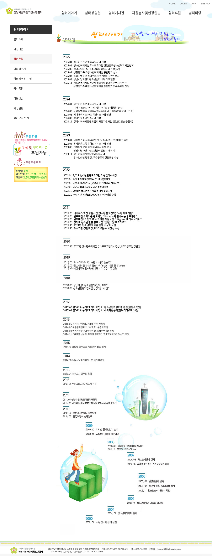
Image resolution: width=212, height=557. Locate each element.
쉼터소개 (18, 39)
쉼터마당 (195, 12)
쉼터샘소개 (19, 69)
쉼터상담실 (93, 12)
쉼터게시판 (116, 12)
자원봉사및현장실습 (146, 12)
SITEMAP (205, 3)
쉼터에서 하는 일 (22, 78)
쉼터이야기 (69, 12)
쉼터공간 (18, 88)
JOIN (193, 3)
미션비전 (18, 49)
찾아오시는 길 (21, 118)
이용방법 (18, 98)
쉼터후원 (174, 12)
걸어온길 (18, 59)
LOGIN (183, 3)
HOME (172, 3)
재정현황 (18, 108)
